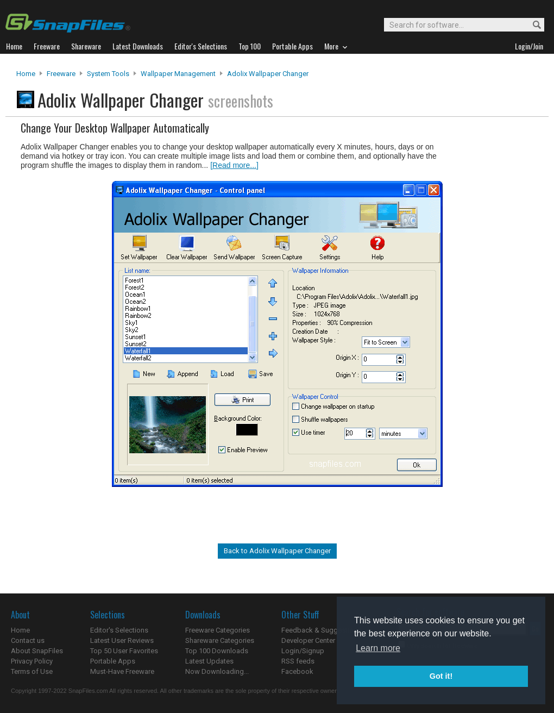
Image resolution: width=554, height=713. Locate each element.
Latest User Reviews (122, 640)
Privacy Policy (32, 661)
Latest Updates (209, 661)
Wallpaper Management (178, 74)
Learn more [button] (378, 648)
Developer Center (308, 640)
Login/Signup (302, 651)
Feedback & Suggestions (321, 630)
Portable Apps (112, 661)
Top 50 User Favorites (124, 651)
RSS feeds (297, 661)
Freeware (61, 74)
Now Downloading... (217, 671)
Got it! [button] (441, 676)
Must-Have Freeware (122, 671)
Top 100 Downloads (216, 651)
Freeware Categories (217, 630)
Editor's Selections (119, 630)
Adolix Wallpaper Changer (268, 74)
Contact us (28, 640)
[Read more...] (234, 165)
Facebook (297, 671)
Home (25, 74)
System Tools (108, 74)
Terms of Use (32, 671)
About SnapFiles (37, 651)
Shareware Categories (219, 640)
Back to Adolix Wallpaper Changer (277, 551)
